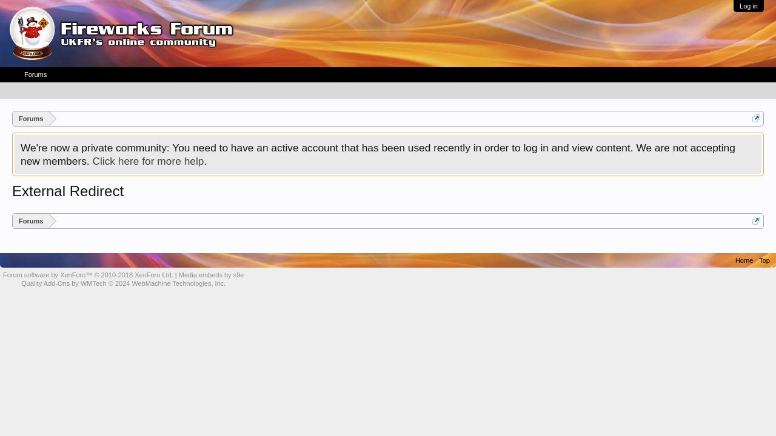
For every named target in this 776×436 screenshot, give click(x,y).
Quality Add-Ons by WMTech (123, 283)
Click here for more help (148, 161)
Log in (749, 6)
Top (764, 260)
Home (744, 260)
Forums (35, 74)
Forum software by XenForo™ (88, 275)
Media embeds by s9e (211, 275)
